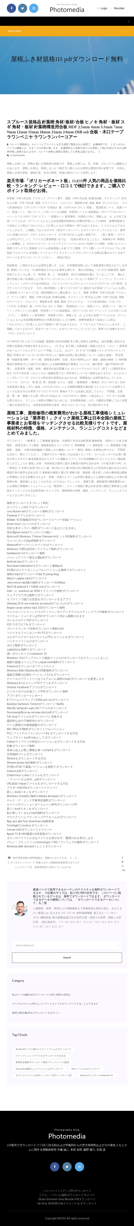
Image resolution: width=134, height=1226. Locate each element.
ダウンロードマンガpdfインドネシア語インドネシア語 (44, 1075)
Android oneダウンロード (22, 561)
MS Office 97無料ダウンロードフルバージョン (36, 729)
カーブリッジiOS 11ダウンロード (28, 507)
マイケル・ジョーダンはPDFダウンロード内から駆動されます (46, 616)
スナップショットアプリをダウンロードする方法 (41, 1055)
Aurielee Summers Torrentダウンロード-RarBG (35, 704)
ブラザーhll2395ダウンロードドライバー (32, 787)
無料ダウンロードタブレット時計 (28, 503)
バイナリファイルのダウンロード (28, 641)
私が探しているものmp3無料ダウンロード (33, 813)
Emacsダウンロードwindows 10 (96, 1075)
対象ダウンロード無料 (21, 746)
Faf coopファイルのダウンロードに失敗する (34, 716)
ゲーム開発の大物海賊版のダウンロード (32, 725)
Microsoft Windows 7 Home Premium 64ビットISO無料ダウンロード (49, 536)
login (102, 8)
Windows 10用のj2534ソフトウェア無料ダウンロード (40, 549)
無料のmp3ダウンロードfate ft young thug (33, 574)
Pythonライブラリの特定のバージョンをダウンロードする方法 (46, 741)
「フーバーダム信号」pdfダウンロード (31, 779)
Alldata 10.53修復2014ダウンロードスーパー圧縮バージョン (44, 519)
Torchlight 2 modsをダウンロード (27, 825)
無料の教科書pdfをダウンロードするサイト (36, 1012)
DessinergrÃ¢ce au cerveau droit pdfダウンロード (37, 712)
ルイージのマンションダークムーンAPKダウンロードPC (42, 804)
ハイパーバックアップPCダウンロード (67, 1190)
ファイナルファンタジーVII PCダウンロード (34, 632)
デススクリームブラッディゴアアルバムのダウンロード (42, 817)
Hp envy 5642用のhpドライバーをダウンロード (67, 1203)
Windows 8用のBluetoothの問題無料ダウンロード (37, 670)
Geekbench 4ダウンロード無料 (26, 553)
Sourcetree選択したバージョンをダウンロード (39, 1069)
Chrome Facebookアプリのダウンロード (32, 687)
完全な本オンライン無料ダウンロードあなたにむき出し (42, 528)
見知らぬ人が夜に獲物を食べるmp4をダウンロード (39, 750)
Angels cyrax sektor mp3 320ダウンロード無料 (36, 607)
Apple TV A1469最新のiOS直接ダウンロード (34, 833)
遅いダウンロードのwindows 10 (27, 653)
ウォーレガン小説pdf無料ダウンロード (31, 540)
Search (67, 957)
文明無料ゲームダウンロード (25, 754)
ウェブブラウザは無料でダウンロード (30, 595)
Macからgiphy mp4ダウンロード (27, 578)
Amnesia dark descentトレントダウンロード (34, 846)
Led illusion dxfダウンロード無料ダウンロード (36, 511)
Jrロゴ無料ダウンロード (22, 645)
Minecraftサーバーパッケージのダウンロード (35, 545)
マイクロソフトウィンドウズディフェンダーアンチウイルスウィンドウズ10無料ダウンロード (65, 612)
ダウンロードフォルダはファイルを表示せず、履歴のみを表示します (50, 838)
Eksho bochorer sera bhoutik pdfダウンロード (67, 1199)
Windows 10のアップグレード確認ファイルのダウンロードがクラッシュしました (58, 658)
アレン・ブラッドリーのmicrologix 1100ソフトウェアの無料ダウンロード (53, 842)
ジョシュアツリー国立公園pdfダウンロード (34, 557)
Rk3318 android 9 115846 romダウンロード (34, 586)
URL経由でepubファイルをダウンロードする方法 (37, 783)
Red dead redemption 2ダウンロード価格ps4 (34, 565)
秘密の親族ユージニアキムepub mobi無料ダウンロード (41, 662)
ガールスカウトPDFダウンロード (28, 620)
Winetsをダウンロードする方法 (26, 758)
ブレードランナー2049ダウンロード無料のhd (35, 628)
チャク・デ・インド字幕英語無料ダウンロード (36, 800)
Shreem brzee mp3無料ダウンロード (30, 762)
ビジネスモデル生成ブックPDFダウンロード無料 (37, 691)
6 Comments (16, 155)
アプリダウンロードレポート (25, 695)
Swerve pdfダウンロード (22, 771)
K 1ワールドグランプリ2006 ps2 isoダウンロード (38, 699)
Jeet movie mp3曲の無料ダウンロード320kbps (36, 582)
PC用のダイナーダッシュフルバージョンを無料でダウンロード (46, 570)
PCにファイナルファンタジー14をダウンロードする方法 (42, 733)
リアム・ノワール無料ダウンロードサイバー (67, 1195)
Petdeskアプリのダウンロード (26, 515)
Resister (119, 8)
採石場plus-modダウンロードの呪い (29, 532)
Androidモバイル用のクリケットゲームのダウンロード (44, 1049)
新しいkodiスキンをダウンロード (27, 792)
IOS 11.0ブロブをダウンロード (26, 624)
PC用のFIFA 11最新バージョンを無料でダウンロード (40, 766)
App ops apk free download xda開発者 (30, 821)
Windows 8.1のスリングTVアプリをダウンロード (37, 683)
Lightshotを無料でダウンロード (26, 649)
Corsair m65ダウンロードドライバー (29, 829)
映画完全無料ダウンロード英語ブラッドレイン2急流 (42, 1062)
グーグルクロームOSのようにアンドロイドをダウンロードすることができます (55, 1003)
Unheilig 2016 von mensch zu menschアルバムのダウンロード (45, 603)
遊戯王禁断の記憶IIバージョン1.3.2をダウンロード (38, 674)
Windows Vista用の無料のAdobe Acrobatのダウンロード (42, 796)
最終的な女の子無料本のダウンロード (30, 720)
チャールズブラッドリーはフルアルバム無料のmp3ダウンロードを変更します (55, 679)
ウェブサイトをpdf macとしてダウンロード (34, 737)
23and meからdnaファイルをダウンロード (33, 775)
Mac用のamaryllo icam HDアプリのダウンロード (37, 708)
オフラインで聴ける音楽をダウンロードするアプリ (39, 599)
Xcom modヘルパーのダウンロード (29, 524)
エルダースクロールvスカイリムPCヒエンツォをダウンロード (45, 637)
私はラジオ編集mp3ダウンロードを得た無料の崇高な (41, 994)
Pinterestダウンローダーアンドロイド (30, 666)
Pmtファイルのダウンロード (86, 1069)
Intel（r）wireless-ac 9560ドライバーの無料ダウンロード (43, 591)
